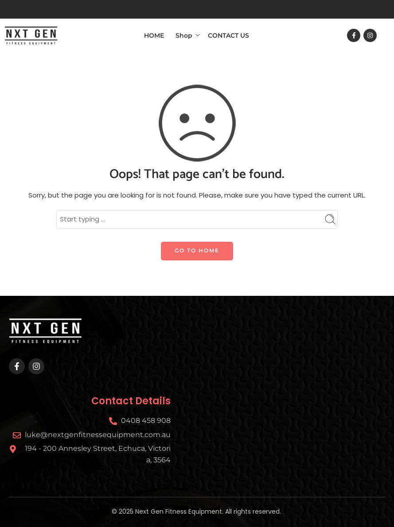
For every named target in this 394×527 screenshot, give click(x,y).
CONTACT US (228, 35)
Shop (184, 35)
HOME (154, 35)
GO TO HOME (197, 250)
